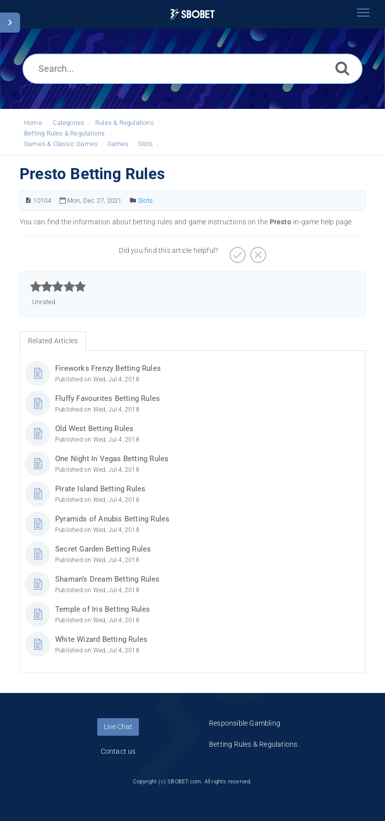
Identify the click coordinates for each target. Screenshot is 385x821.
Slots (145, 144)
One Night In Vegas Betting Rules (111, 458)
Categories (68, 122)
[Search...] (192, 69)
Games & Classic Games (61, 144)
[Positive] (236, 251)
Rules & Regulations (124, 122)
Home (33, 122)
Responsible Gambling (244, 723)
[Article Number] (28, 200)
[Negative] (257, 251)
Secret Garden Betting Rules (103, 549)
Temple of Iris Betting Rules (102, 609)
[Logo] (192, 14)
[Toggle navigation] (363, 13)
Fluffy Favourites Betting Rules (107, 398)
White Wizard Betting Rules (101, 639)
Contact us (118, 751)
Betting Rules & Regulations (64, 133)
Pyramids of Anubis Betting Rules (112, 518)
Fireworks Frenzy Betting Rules (108, 368)
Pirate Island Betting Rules (100, 488)
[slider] (58, 287)
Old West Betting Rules (94, 428)
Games (118, 144)
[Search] (342, 68)
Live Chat (118, 727)
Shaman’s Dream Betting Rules (107, 579)
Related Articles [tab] (53, 341)
